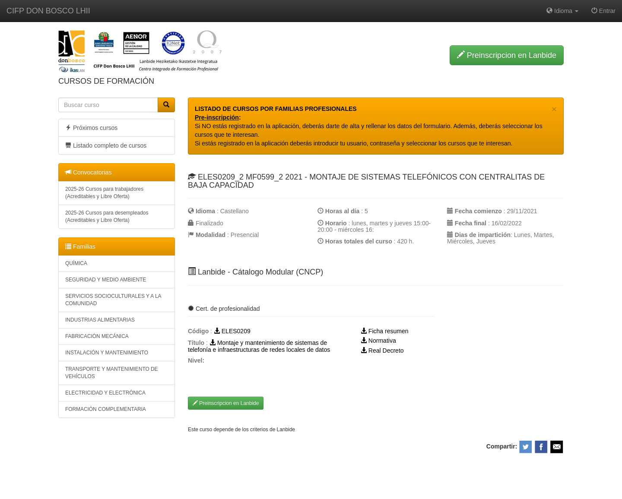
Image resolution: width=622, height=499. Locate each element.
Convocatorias (88, 172)
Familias (80, 246)
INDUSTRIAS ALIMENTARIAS (100, 320)
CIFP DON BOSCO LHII (48, 10)
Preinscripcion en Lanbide (506, 55)
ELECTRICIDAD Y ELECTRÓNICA (105, 393)
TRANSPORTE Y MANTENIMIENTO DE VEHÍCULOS (111, 372)
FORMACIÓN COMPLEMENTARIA (105, 409)
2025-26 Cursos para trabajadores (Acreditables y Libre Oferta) (104, 192)
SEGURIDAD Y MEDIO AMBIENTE (105, 280)
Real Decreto (382, 350)
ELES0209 (232, 331)
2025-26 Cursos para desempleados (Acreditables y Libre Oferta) (106, 216)
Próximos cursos (91, 127)
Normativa (378, 340)
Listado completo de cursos (105, 145)
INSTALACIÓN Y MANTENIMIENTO (106, 353)
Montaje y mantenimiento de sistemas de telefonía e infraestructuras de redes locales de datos (259, 346)
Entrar (603, 10)
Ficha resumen (384, 331)
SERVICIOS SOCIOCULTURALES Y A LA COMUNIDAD (113, 299)
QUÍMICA (76, 263)
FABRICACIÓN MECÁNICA (97, 336)
